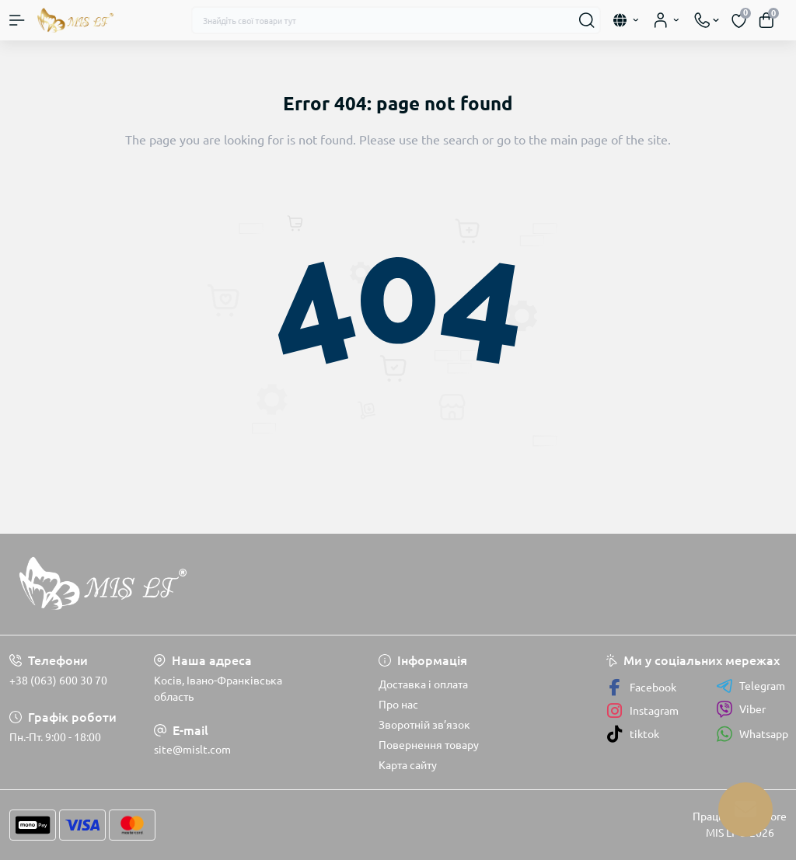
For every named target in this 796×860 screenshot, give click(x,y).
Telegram (750, 686)
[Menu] (17, 20)
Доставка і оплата (423, 684)
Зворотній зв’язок (424, 725)
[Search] (587, 20)
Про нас (398, 704)
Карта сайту (408, 765)
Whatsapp (752, 734)
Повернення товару (429, 745)
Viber (741, 709)
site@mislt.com (192, 749)
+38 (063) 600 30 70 (58, 680)
